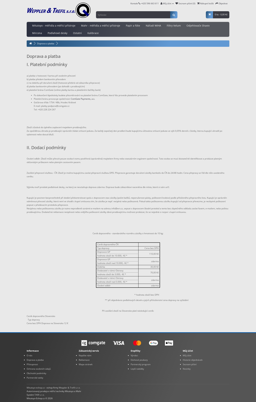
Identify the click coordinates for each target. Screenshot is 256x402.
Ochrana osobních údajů (39, 368)
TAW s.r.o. (39, 394)
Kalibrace (93, 33)
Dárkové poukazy (139, 359)
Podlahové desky (57, 33)
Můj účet (187, 355)
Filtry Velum (174, 25)
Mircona (37, 33)
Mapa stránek (85, 364)
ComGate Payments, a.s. (83, 98)
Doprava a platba (45, 43)
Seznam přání (189, 364)
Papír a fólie (133, 25)
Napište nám (85, 355)
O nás (29, 355)
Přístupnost (32, 364)
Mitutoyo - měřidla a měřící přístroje (53, 25)
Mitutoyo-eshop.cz (36, 387)
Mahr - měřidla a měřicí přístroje (100, 25)
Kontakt (135, 3)
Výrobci (134, 355)
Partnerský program (141, 364)
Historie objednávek (192, 359)
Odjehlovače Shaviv (198, 25)
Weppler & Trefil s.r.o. (69, 387)
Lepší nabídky (137, 368)
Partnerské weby (35, 377)
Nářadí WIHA (153, 25)
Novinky (187, 368)
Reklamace (84, 359)
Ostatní (77, 33)
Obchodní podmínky (36, 373)
